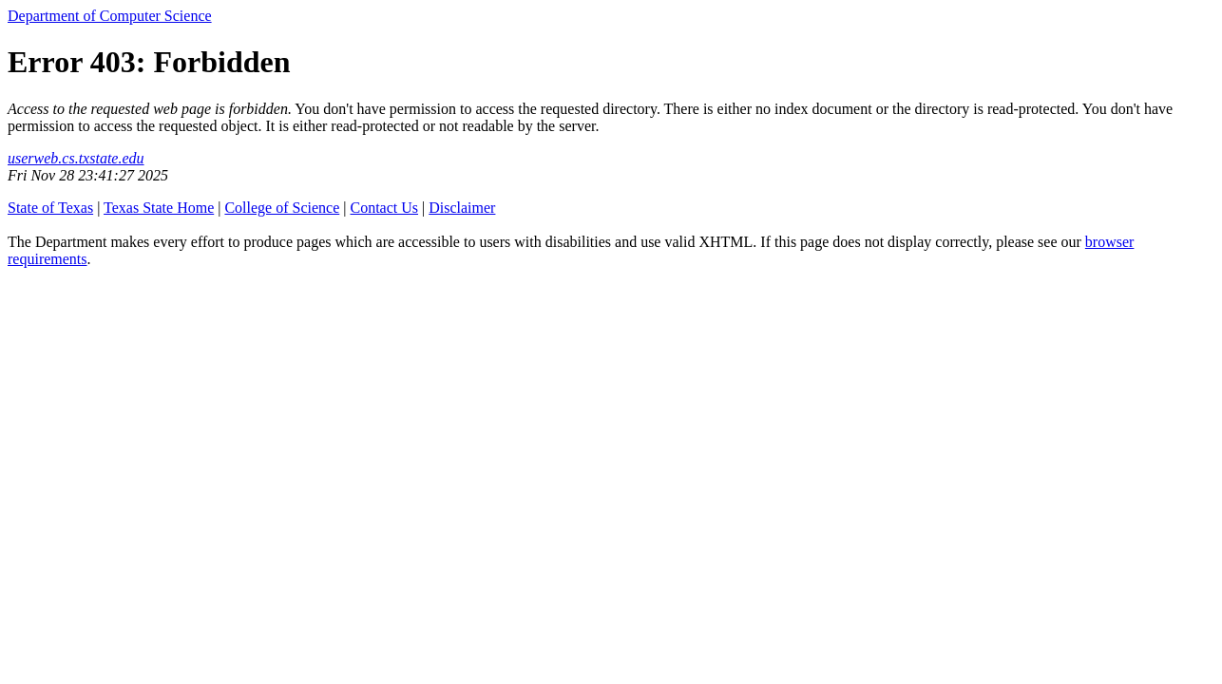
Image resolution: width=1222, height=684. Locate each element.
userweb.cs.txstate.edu (76, 158)
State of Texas (50, 208)
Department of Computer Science (110, 16)
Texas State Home (159, 208)
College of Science (281, 208)
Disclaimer (462, 208)
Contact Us (384, 208)
